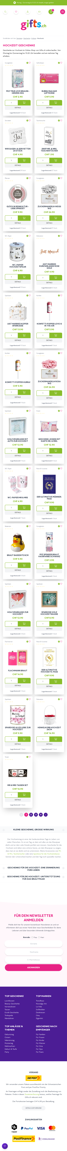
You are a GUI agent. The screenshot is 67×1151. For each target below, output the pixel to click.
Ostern (7, 1037)
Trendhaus (40, 1001)
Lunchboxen (9, 1001)
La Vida (39, 1006)
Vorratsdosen (10, 1006)
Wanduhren (9, 1018)
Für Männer (40, 1043)
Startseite (19, 38)
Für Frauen (40, 1037)
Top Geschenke (14, 996)
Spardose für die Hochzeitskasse (46, 854)
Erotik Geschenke (12, 1012)
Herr (42, 937)
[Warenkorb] (50, 11)
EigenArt (39, 1018)
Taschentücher (40, 120)
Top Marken (43, 996)
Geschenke (26, 38)
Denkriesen (40, 1012)
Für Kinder (40, 1040)
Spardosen (8, 295)
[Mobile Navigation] (62, 11)
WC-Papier (8, 236)
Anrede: (26, 937)
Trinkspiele (9, 1015)
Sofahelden (40, 1009)
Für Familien (40, 1034)
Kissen (38, 411)
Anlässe (33, 38)
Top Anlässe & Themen (14, 1028)
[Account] (27, 11)
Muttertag (9, 1043)
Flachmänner (9, 642)
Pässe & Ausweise (41, 468)
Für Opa (39, 1049)
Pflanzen (7, 178)
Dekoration (39, 236)
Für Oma (39, 1046)
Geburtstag (9, 1034)
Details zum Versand (34, 1108)
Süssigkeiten (9, 63)
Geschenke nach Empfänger (46, 1028)
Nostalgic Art (41, 1003)
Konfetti (38, 295)
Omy (38, 1015)
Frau (35, 937)
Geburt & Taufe (11, 1049)
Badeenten (8, 526)
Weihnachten (10, 1046)
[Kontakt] (39, 11)
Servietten (8, 120)
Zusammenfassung (32, 1094)
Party (7, 1052)
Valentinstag (9, 1040)
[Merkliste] (16, 11)
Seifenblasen (40, 63)
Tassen (7, 757)
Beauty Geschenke (12, 1003)
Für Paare (39, 1052)
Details (18, 108)
